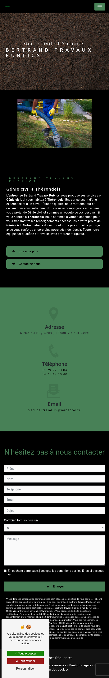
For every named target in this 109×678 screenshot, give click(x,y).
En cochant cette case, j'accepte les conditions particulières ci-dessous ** (56, 569)
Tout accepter (25, 653)
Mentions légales (81, 665)
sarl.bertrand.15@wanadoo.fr (54, 406)
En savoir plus (24, 251)
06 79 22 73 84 (54, 374)
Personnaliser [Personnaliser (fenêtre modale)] (25, 668)
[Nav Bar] (99, 7)
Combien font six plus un (21, 516)
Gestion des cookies (54, 669)
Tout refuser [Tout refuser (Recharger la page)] (25, 661)
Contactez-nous (25, 264)
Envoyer (58, 582)
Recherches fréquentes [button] (54, 657)
